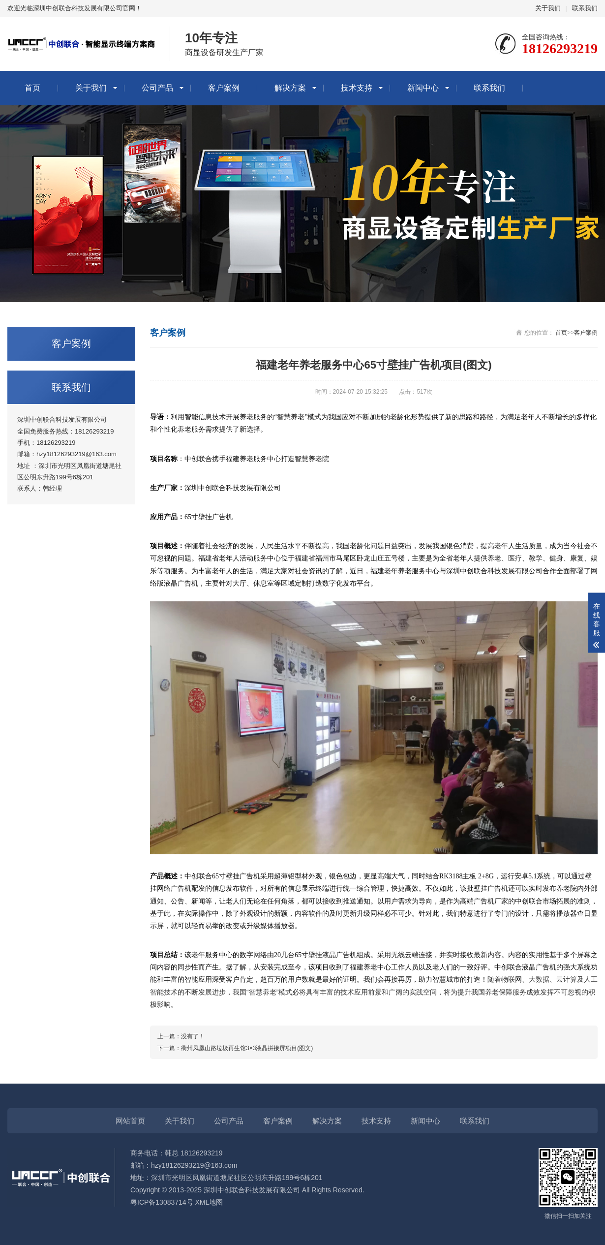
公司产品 (157, 88)
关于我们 (548, 8)
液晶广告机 (339, 955)
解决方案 (290, 88)
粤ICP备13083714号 (161, 1202)
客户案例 (224, 88)
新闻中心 (423, 88)
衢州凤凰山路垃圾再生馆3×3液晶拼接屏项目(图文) (247, 1048)
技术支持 (356, 88)
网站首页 (130, 1121)
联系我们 (585, 8)
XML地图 (209, 1202)
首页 (32, 88)
